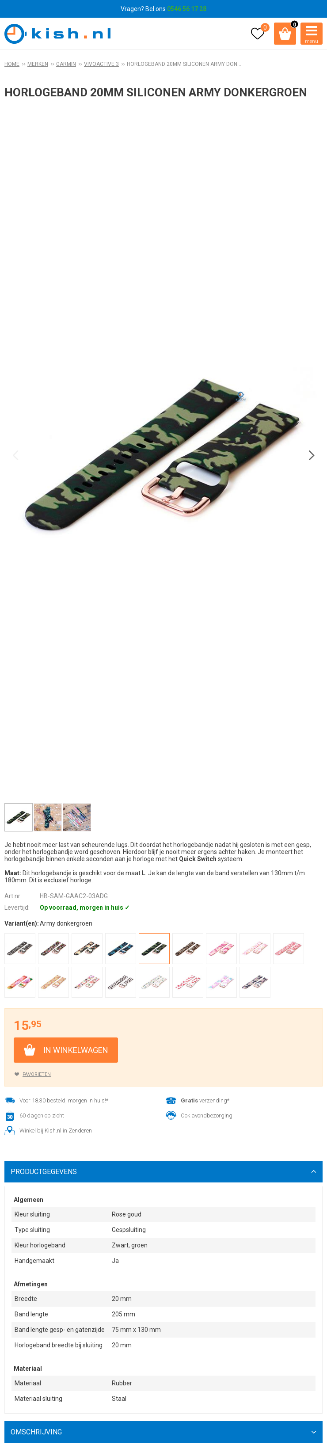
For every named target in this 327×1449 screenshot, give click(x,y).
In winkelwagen (75, 1050)
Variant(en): (21, 923)
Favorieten (37, 1074)
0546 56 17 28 (186, 8)
